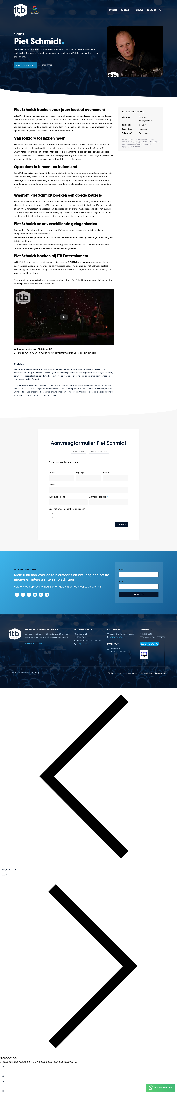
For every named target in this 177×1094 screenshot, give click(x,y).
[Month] (8, 869)
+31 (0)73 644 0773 (34, 353)
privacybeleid (37, 395)
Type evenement (57, 497)
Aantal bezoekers (97, 497)
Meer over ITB (31, 643)
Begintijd (80, 472)
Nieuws (139, 10)
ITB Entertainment (81, 262)
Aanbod (127, 10)
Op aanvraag (144, 133)
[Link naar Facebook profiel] (29, 595)
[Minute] (5, 1076)
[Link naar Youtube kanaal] (35, 595)
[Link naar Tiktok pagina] (17, 595)
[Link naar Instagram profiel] (23, 595)
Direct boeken (80, 353)
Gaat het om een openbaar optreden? (67, 509)
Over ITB (113, 10)
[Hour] (5, 1067)
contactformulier (63, 353)
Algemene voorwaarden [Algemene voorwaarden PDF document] (128, 673)
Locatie (52, 485)
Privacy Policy (146, 673)
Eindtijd (106, 472)
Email (121, 581)
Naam (121, 569)
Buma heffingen (21, 392)
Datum (52, 472)
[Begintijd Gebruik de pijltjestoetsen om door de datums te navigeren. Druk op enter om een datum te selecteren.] (88, 478)
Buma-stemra (160, 673)
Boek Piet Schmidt (25, 65)
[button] (160, 10)
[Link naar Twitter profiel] (41, 595)
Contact (151, 10)
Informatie (46, 65)
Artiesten (19, 34)
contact (37, 280)
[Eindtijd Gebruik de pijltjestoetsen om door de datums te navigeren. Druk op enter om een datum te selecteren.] (115, 478)
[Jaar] (15, 875)
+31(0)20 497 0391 (117, 637)
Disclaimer (112, 673)
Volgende (122, 524)
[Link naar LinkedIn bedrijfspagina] (47, 595)
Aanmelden (139, 594)
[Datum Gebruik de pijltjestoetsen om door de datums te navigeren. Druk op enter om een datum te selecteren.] (61, 478)
